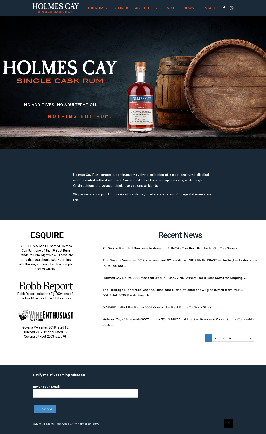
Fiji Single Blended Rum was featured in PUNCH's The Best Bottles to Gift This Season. (171, 248)
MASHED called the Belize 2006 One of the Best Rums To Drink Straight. (160, 307)
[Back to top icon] (228, 423)
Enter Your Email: (85, 391)
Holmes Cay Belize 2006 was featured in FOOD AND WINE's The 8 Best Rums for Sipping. (173, 278)
